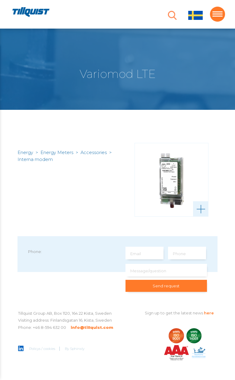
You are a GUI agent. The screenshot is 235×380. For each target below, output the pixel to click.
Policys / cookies (42, 349)
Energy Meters (56, 152)
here (209, 312)
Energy (25, 152)
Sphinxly (77, 349)
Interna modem (35, 159)
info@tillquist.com (92, 327)
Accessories (94, 152)
